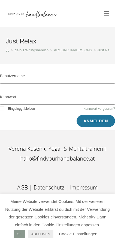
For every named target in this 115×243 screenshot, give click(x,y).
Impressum (84, 187)
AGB (23, 187)
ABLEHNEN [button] (40, 234)
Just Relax (106, 50)
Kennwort (8, 97)
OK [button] (19, 234)
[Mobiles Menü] (106, 13)
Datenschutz (49, 187)
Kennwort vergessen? (99, 109)
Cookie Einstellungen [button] (78, 234)
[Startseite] (7, 50)
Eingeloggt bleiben (17, 109)
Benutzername (12, 76)
